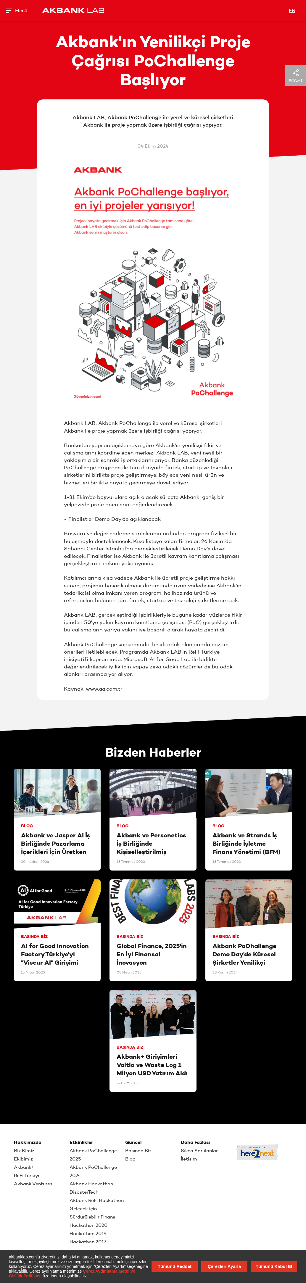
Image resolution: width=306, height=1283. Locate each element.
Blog (130, 1159)
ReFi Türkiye (27, 1175)
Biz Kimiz (24, 1150)
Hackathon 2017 (88, 1242)
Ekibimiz (23, 1159)
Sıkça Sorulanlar (199, 1150)
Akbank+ (24, 1167)
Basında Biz (138, 1150)
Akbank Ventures (33, 1184)
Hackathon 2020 (88, 1225)
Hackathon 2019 (88, 1233)
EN (292, 10)
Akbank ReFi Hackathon (97, 1200)
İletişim (189, 1159)
